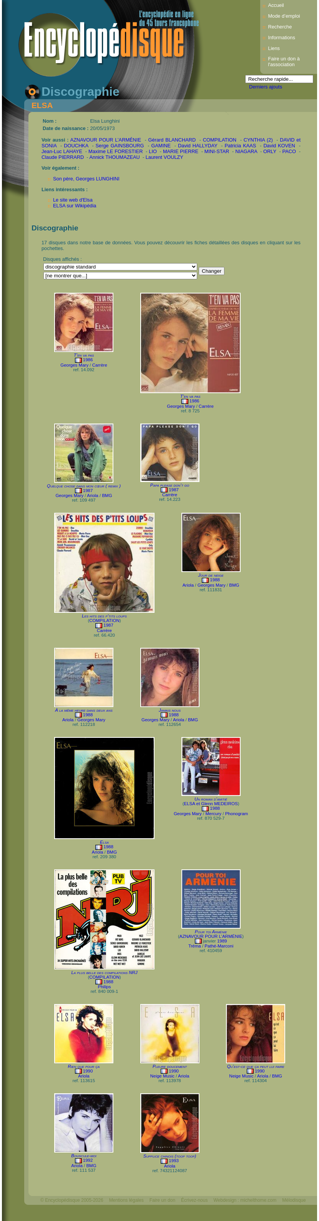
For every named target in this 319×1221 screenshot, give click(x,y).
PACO (289, 151)
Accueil (276, 5)
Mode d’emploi (284, 16)
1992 (88, 1160)
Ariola (92, 495)
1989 (222, 941)
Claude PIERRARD (63, 157)
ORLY (269, 151)
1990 (88, 1071)
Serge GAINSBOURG (120, 145)
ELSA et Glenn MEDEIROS (211, 803)
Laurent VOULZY (164, 157)
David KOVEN (279, 145)
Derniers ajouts (265, 87)
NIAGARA (246, 151)
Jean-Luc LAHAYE (62, 151)
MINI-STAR (216, 151)
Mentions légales (126, 1200)
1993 (174, 1160)
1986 (88, 359)
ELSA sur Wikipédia (74, 206)
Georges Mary (74, 365)
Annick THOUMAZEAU (114, 157)
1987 (88, 490)
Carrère (99, 365)
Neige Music (162, 1076)
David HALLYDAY (197, 145)
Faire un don (162, 1200)
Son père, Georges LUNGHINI (86, 179)
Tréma (194, 946)
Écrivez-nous (194, 1200)
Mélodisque (294, 1200)
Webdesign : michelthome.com (244, 1200)
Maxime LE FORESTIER (115, 151)
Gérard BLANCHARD (172, 140)
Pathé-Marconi (218, 946)
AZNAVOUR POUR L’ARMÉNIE (105, 140)
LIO (153, 151)
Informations (281, 37)
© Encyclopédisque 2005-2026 (71, 1200)
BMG (107, 495)
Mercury (213, 813)
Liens (274, 48)
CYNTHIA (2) (258, 140)
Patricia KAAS (240, 145)
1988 (215, 579)
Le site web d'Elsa (73, 200)
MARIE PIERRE (180, 151)
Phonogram (236, 813)
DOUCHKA (76, 145)
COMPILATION (219, 140)
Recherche (280, 27)
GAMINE (161, 145)
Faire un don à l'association (284, 61)
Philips (104, 986)
